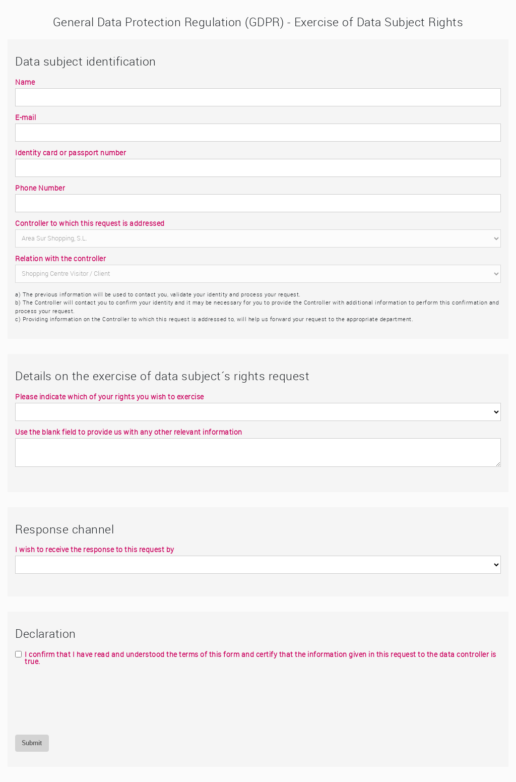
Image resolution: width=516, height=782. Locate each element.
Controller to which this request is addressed (90, 223)
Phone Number (40, 188)
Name (25, 82)
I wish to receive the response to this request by (94, 549)
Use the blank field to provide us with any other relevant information (128, 432)
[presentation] (91, 699)
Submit (32, 742)
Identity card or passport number (70, 152)
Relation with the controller (60, 258)
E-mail (25, 117)
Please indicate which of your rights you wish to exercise (109, 396)
